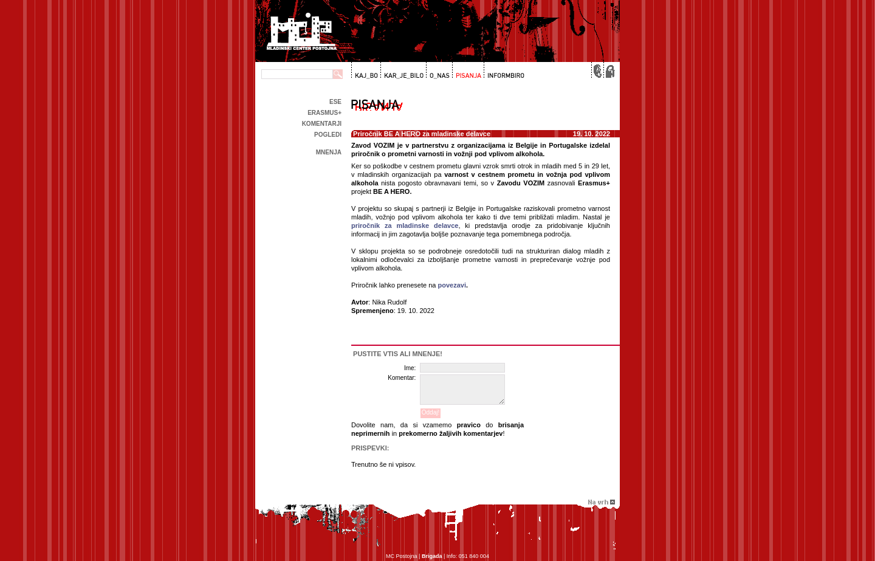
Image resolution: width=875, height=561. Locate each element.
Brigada (432, 556)
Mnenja (328, 152)
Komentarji (321, 123)
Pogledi (327, 134)
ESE (335, 101)
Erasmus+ (324, 112)
